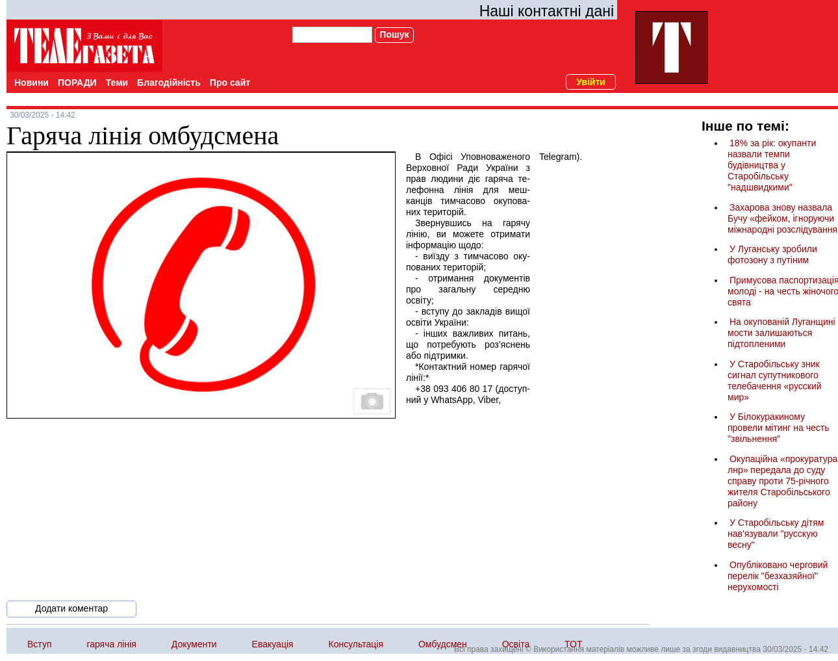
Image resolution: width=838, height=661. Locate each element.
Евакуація (273, 644)
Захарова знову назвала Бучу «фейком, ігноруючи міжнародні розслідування (782, 218)
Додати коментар (71, 608)
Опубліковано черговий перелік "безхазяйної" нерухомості (778, 576)
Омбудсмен (442, 644)
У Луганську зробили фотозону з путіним (772, 254)
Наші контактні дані (546, 11)
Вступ (39, 644)
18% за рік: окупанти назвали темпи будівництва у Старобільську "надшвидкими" (772, 165)
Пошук (394, 34)
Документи (194, 644)
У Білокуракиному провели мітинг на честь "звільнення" (779, 427)
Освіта (515, 644)
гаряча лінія (111, 644)
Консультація (356, 644)
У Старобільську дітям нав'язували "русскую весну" (776, 533)
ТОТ (573, 644)
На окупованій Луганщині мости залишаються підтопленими (781, 333)
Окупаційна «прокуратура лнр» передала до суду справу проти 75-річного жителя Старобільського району (782, 481)
